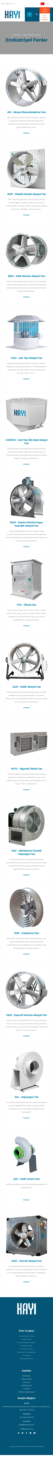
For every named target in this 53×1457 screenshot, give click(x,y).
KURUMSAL (26, 1376)
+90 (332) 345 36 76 (26, 1417)
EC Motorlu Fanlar (26, 1349)
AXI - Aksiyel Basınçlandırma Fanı (26, 112)
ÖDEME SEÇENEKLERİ (26, 1392)
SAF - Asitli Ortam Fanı (26, 1178)
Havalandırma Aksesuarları (26, 1352)
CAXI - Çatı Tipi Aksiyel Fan (26, 358)
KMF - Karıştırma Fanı (26, 933)
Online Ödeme (44, 10)
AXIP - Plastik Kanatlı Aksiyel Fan (26, 194)
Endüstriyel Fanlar (26, 1358)
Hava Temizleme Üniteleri (27, 1342)
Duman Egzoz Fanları (26, 1336)
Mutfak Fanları (26, 1339)
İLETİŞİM (26, 1389)
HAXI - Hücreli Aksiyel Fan (26, 1260)
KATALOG (26, 1382)
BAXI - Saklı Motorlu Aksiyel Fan (26, 276)
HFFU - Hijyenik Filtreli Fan (26, 768)
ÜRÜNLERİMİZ (26, 1379)
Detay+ (26, 133)
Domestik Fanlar (26, 1346)
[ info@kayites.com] (26, 1429)
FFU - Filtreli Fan (26, 604)
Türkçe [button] (45, 3)
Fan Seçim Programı (44, 17)
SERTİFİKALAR (26, 1385)
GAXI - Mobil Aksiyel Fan (26, 686)
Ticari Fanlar (26, 1355)
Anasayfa (16, 35)
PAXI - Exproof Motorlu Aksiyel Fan (26, 1015)
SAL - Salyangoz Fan (26, 1097)
